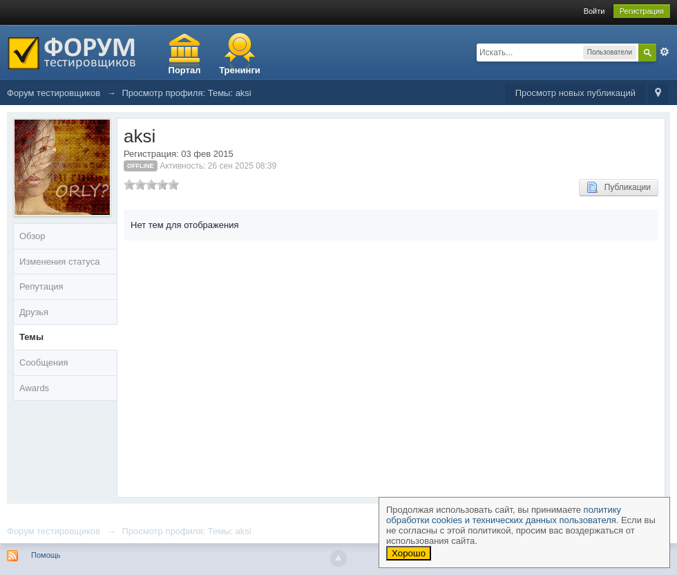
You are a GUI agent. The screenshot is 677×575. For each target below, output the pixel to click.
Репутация (41, 286)
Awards (34, 388)
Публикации (619, 187)
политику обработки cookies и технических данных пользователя (503, 515)
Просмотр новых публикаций (575, 93)
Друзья (33, 312)
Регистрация (642, 11)
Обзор (32, 236)
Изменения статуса (59, 261)
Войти (594, 11)
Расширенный (664, 51)
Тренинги (239, 70)
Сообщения (43, 362)
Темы (31, 337)
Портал (185, 70)
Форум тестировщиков (53, 531)
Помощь (46, 555)
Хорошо (409, 553)
